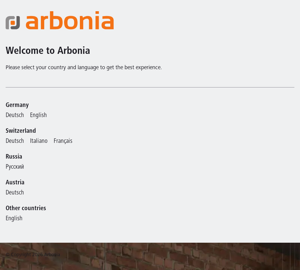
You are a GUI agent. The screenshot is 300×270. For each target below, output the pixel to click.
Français (63, 141)
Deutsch (15, 116)
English (38, 116)
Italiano (39, 141)
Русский (15, 167)
